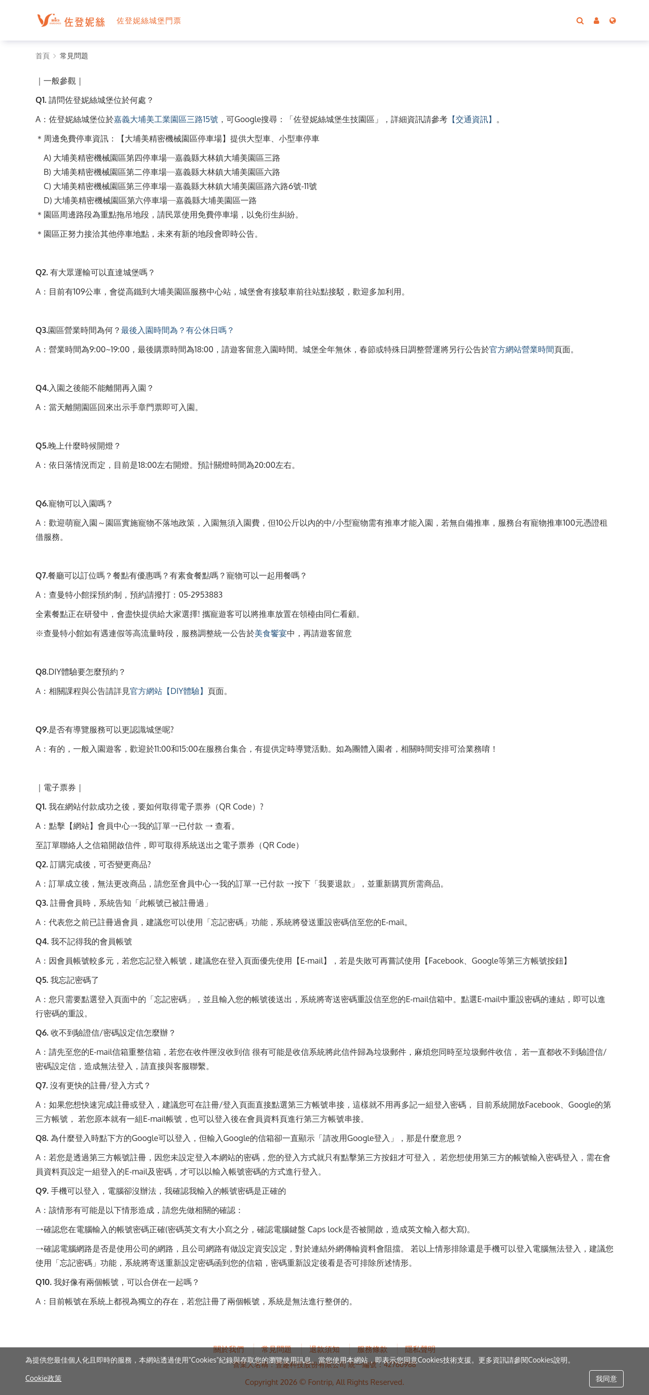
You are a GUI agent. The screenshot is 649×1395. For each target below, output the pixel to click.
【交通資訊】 (472, 119)
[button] (596, 20)
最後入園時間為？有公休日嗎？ (178, 330)
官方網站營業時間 (521, 349)
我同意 (606, 1378)
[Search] (580, 20)
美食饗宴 (271, 633)
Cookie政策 (43, 1378)
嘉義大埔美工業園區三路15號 (166, 119)
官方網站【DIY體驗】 (168, 691)
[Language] (612, 20)
